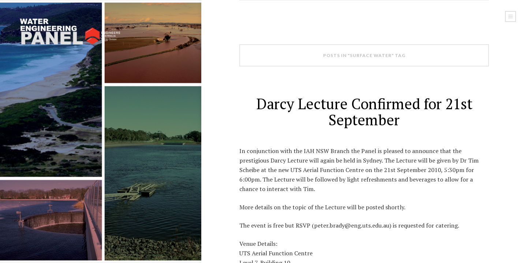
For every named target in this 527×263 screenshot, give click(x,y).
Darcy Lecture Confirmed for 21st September (364, 111)
